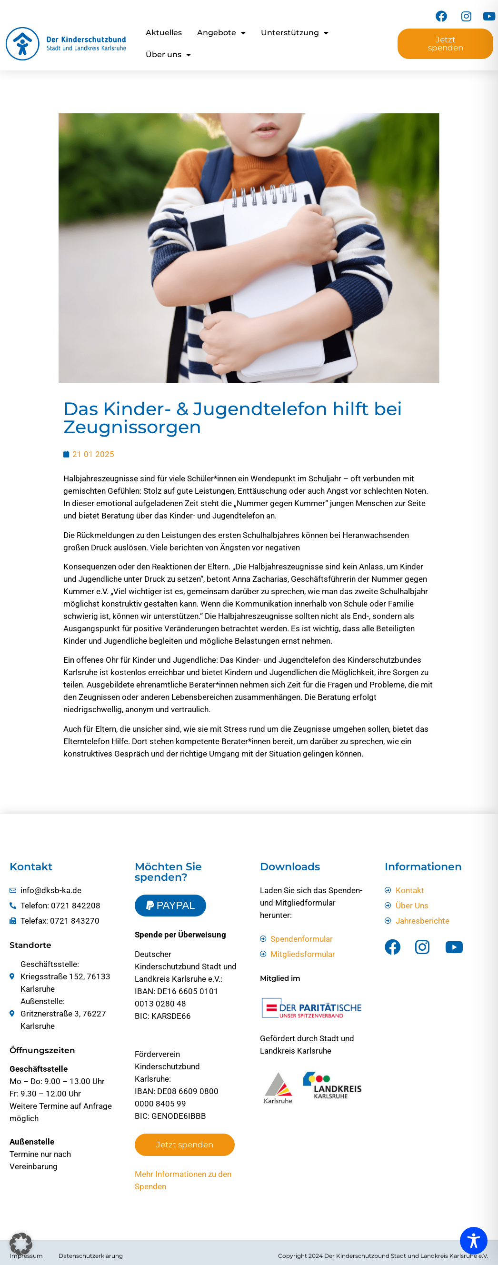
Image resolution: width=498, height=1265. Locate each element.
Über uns (168, 54)
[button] (21, 1244)
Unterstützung (295, 32)
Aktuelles (164, 32)
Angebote (221, 32)
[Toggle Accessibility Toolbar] (473, 1240)
